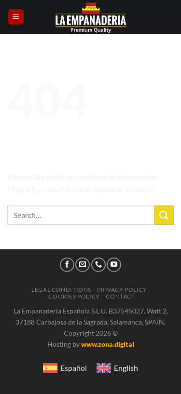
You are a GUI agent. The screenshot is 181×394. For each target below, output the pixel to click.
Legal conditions (61, 289)
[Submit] (164, 214)
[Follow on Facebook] (67, 265)
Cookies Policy (74, 296)
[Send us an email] (82, 265)
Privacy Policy (122, 289)
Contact (120, 296)
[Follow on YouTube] (114, 265)
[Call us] (98, 265)
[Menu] (16, 17)
